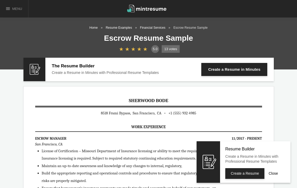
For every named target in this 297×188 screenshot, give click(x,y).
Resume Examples (119, 28)
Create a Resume (234, 69)
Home (93, 28)
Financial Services (152, 28)
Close (273, 173)
